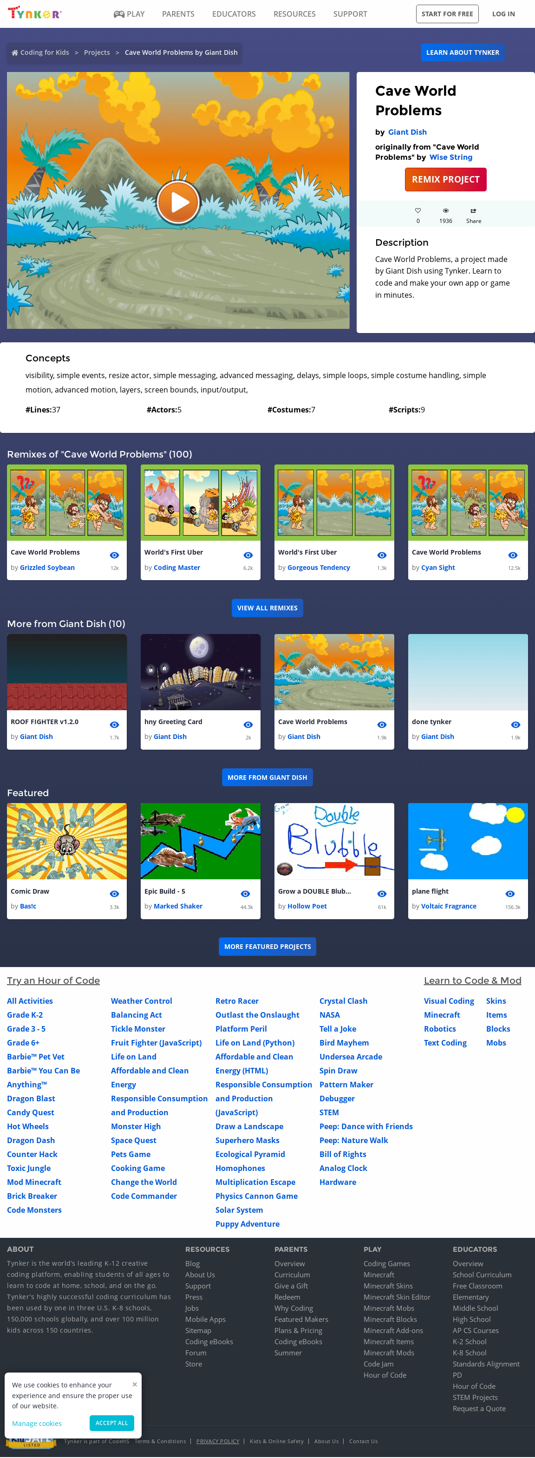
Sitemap (198, 1331)
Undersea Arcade (351, 1058)
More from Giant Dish (267, 777)
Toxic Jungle (29, 1169)
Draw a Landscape (249, 1128)
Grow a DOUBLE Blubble (315, 892)
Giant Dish (407, 132)
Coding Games (387, 1264)
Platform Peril (241, 1030)
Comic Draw (30, 892)
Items (496, 1016)
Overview (289, 1264)
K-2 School (470, 1342)
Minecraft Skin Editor (397, 1297)
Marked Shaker (178, 907)
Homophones (240, 1169)
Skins (496, 1002)
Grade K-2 (25, 1016)
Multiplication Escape (255, 1183)
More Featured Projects (267, 947)
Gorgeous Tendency (318, 567)
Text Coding (445, 1044)
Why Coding (293, 1309)
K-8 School (470, 1353)
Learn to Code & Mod (473, 981)
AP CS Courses (476, 1331)
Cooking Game (138, 1169)
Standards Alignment (486, 1364)
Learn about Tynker (462, 52)
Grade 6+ (23, 1044)
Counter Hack (32, 1156)
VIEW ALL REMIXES (267, 608)
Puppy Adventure (247, 1225)
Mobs (496, 1044)
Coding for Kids (44, 52)
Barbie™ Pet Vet (36, 1058)
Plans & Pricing (298, 1331)
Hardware (338, 1183)
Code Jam (379, 1364)
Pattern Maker (346, 1086)
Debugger (337, 1100)
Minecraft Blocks (390, 1320)
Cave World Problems (45, 552)
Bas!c (28, 907)
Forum (196, 1353)
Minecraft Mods (389, 1353)
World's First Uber (173, 552)
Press (193, 1297)
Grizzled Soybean (47, 567)
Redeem (287, 1297)
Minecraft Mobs (389, 1309)
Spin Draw (339, 1072)
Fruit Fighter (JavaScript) (156, 1044)
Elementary (471, 1297)
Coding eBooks (209, 1342)
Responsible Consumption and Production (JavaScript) (264, 1100)
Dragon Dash (31, 1142)
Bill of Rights (343, 1156)
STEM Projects (475, 1398)
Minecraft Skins (388, 1286)
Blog (192, 1264)
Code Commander (144, 1197)
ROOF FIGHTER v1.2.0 (44, 722)
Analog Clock (343, 1169)
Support (198, 1286)
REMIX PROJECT (446, 179)
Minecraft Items (389, 1342)
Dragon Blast (31, 1100)
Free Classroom (477, 1286)
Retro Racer (237, 1002)
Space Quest (134, 1142)
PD (457, 1375)
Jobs (192, 1309)
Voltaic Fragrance (448, 907)
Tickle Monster (138, 1030)
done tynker (431, 722)
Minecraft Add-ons (393, 1331)
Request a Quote (479, 1409)
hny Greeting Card (173, 722)
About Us (200, 1275)
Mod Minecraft (34, 1183)
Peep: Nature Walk (354, 1142)
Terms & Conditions (160, 1441)
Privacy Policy (217, 1441)
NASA (330, 1016)
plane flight (430, 892)
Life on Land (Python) (254, 1044)
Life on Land (134, 1058)
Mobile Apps (205, 1320)
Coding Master (177, 567)
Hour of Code (385, 1375)
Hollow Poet (307, 907)
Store (193, 1364)
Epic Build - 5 (164, 892)
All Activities (30, 1002)
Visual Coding (449, 1002)
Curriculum (292, 1275)
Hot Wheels (28, 1128)
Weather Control (141, 1002)
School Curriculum (482, 1275)
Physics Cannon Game (256, 1197)
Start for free (447, 13)
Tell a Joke (338, 1030)
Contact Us (363, 1441)
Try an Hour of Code (53, 981)
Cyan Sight (438, 567)
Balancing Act (136, 1016)
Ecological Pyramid (250, 1156)
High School (472, 1320)
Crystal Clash (344, 1002)
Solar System (239, 1211)
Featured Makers (301, 1320)
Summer (288, 1353)
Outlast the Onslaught (257, 1016)
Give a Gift (291, 1286)
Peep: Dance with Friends (366, 1128)
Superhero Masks (247, 1142)
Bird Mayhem (344, 1044)
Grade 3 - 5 (26, 1030)
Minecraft (442, 1016)
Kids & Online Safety (277, 1441)
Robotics (440, 1030)
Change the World (144, 1183)
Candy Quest (30, 1114)
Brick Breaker (32, 1197)
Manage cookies (37, 1423)
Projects (97, 52)
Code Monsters (34, 1211)
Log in (503, 13)
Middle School (475, 1309)
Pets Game (130, 1156)
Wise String (451, 157)
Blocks (498, 1030)
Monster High (136, 1128)
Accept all (112, 1423)
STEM (329, 1114)
